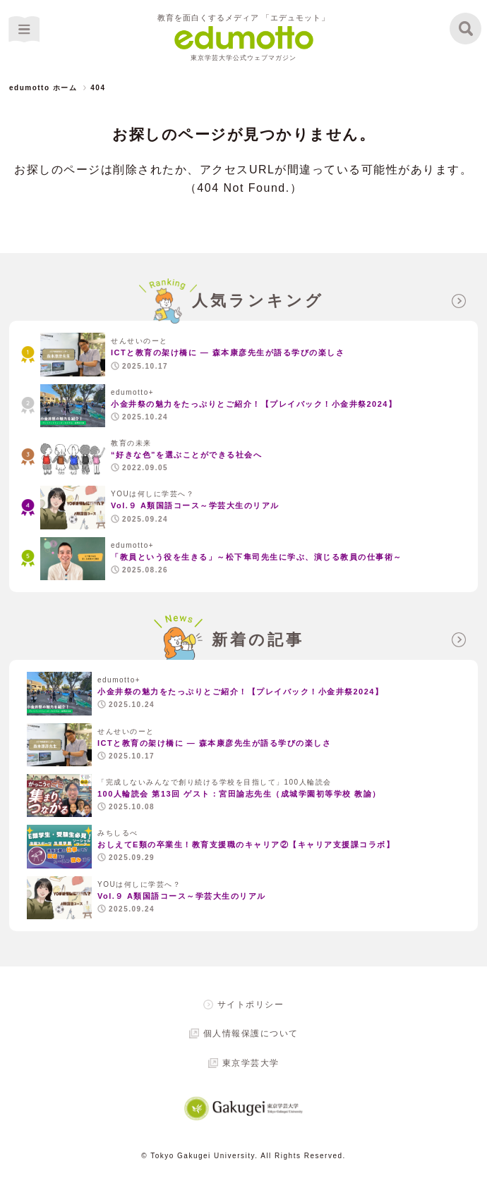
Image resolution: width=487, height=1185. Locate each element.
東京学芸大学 (250, 1063)
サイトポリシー (250, 1004)
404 (97, 88)
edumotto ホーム (43, 88)
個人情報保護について (251, 1033)
